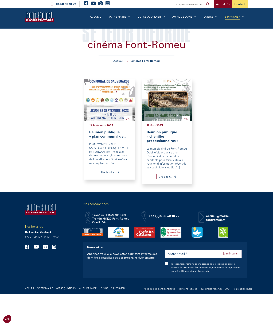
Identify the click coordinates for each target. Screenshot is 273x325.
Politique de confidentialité (159, 288)
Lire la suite (110, 172)
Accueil (95, 16)
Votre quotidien (149, 16)
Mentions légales (187, 288)
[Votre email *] (203, 254)
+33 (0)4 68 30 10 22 (164, 216)
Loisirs (208, 16)
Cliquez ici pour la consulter (195, 271)
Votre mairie (117, 16)
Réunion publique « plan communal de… (107, 134)
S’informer (232, 16)
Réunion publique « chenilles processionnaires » (162, 136)
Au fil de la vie (182, 16)
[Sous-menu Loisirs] (216, 17)
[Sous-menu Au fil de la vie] (195, 17)
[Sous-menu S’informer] (243, 17)
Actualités (223, 4)
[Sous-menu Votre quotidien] (164, 17)
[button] (7, 319)
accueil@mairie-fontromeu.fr (218, 218)
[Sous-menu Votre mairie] (129, 17)
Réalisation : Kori (242, 288)
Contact (239, 4)
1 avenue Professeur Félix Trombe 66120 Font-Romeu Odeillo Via (110, 218)
